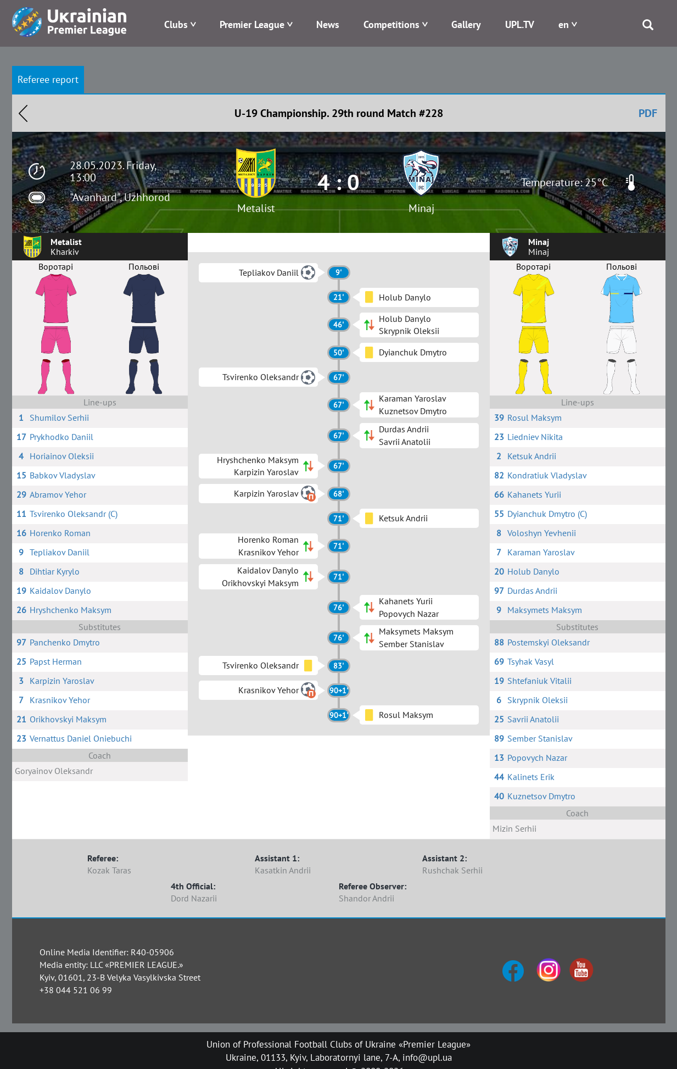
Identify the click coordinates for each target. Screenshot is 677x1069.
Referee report (48, 79)
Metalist (256, 208)
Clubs (176, 24)
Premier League (252, 24)
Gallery (466, 24)
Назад (23, 113)
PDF (648, 113)
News (327, 24)
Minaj (421, 208)
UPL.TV (519, 24)
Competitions (391, 24)
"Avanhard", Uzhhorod (120, 197)
